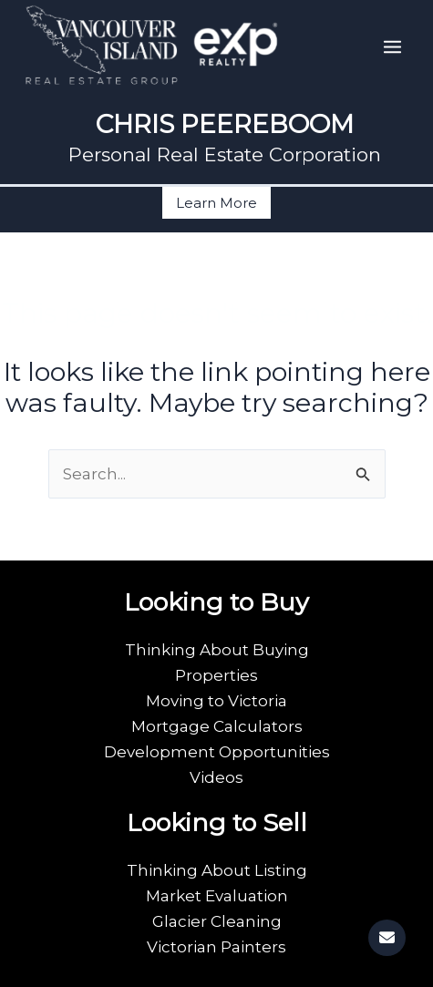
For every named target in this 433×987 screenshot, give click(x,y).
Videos (216, 777)
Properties (216, 675)
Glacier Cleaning (217, 921)
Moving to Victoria (216, 701)
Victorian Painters (216, 947)
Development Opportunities (217, 752)
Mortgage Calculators (217, 726)
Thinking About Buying (217, 650)
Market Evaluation (217, 896)
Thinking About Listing (217, 870)
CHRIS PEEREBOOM (225, 123)
